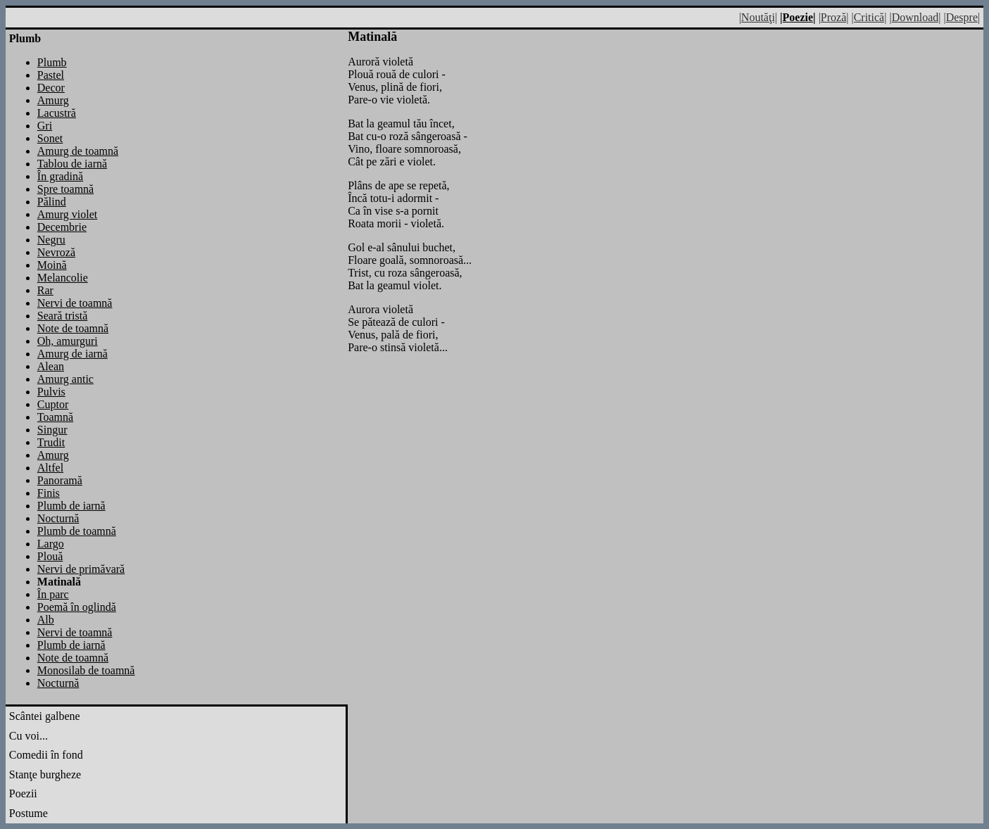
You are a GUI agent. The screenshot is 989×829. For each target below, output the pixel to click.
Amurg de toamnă (77, 151)
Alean (50, 366)
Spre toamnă (65, 189)
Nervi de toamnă (75, 303)
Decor (51, 88)
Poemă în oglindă (76, 607)
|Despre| (961, 17)
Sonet (50, 138)
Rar (45, 290)
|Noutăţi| (758, 17)
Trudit (51, 442)
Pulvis (51, 392)
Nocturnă (58, 518)
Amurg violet (67, 214)
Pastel (50, 75)
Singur (52, 430)
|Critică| (868, 17)
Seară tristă (62, 316)
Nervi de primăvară (81, 569)
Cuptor (52, 404)
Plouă (50, 556)
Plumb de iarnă (71, 506)
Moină (52, 265)
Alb (45, 620)
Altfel (50, 468)
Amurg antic (65, 379)
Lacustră (56, 113)
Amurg (53, 100)
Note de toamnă (72, 328)
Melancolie (62, 278)
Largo (50, 544)
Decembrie (62, 227)
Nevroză (56, 252)
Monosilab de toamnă (86, 670)
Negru (51, 240)
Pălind (51, 202)
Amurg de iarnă (72, 354)
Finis (48, 493)
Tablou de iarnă (72, 164)
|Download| (914, 17)
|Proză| (834, 17)
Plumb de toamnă (76, 531)
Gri (44, 126)
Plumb (52, 62)
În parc (53, 594)
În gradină (60, 176)
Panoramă (59, 480)
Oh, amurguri (67, 341)
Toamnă (55, 417)
